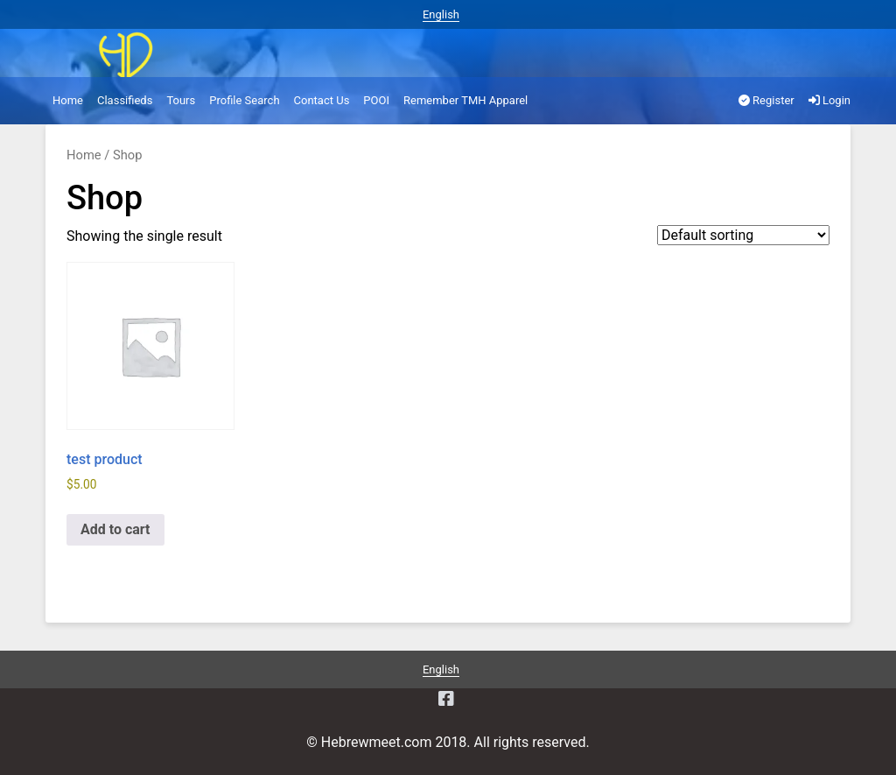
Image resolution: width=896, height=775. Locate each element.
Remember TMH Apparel (465, 100)
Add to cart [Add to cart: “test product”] (115, 529)
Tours (180, 100)
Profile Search (244, 100)
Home (67, 100)
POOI (376, 100)
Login (829, 100)
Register (766, 100)
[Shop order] (743, 235)
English (441, 14)
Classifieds (124, 100)
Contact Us (322, 100)
